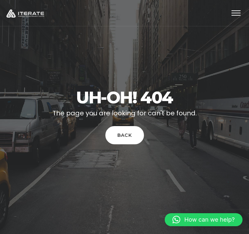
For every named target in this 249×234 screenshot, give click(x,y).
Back (125, 135)
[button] (204, 219)
